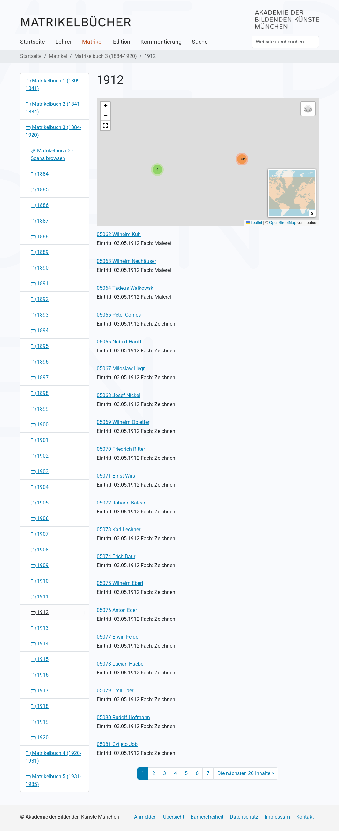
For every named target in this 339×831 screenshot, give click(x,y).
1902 (40, 456)
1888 (40, 237)
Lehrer (63, 42)
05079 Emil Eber (115, 691)
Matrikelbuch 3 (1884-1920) (105, 56)
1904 (40, 487)
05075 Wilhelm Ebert (120, 583)
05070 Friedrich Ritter (121, 449)
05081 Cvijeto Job (117, 744)
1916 (40, 675)
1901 (40, 440)
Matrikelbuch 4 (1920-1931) (53, 757)
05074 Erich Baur (116, 556)
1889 (40, 252)
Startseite (32, 42)
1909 (40, 565)
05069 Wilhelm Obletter (123, 422)
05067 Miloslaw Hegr (121, 368)
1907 (40, 534)
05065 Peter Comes (119, 315)
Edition (121, 42)
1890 (40, 268)
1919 (40, 722)
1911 (40, 597)
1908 (40, 550)
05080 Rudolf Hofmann (123, 717)
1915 (40, 659)
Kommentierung (161, 42)
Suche (200, 42)
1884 (40, 174)
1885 (40, 190)
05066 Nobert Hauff (119, 342)
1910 (40, 581)
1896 (40, 362)
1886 (40, 205)
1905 (40, 503)
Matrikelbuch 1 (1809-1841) (53, 84)
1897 (40, 377)
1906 (40, 518)
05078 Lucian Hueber (121, 664)
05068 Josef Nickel (118, 395)
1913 (40, 628)
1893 (40, 315)
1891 (40, 284)
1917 (40, 691)
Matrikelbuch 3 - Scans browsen (52, 154)
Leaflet (254, 222)
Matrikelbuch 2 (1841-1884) (53, 108)
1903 (40, 471)
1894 (40, 330)
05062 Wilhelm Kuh (119, 234)
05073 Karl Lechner (118, 530)
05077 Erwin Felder (118, 637)
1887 (40, 221)
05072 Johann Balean (122, 503)
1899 (40, 409)
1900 (40, 424)
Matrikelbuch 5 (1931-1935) (53, 780)
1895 (40, 346)
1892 (40, 299)
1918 (40, 706)
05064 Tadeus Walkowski (125, 288)
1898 (40, 393)
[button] (157, 169)
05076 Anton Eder (117, 610)
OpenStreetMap (282, 222)
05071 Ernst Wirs (116, 476)
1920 (40, 738)
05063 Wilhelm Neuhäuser (126, 261)
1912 (40, 612)
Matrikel (92, 42)
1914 (40, 644)
